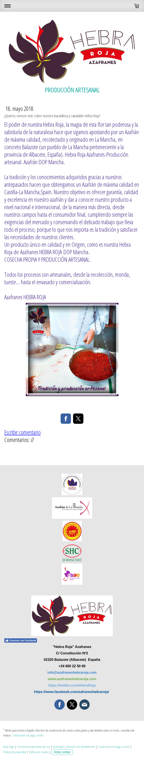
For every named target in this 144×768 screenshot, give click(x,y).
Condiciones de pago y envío (28, 735)
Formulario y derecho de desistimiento (74, 746)
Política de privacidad (14, 752)
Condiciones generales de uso (33, 746)
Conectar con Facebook (20, 640)
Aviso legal (8, 746)
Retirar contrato (62, 752)
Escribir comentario (22, 432)
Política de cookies (39, 752)
